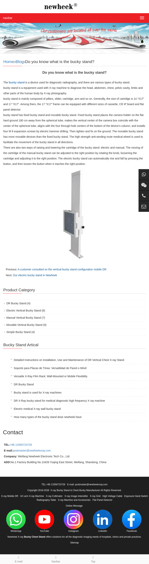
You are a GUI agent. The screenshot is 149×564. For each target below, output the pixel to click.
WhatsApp (16, 521)
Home (8, 61)
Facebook (131, 521)
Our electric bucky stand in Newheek (35, 275)
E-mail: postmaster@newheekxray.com (87, 484)
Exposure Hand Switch (136, 496)
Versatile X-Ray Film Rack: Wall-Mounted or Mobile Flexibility (50, 376)
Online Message (74, 505)
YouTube (44, 521)
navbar (7, 18)
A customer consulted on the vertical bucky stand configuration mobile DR (62, 269)
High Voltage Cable (112, 496)
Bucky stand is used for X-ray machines (38, 392)
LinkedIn (102, 521)
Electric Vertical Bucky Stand (23, 310)
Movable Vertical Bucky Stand (24, 324)
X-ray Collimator (54, 496)
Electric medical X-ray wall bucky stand (37, 408)
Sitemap (74, 542)
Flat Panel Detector (103, 500)
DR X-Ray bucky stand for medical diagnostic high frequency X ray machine (59, 400)
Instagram (73, 521)
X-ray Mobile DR (9, 496)
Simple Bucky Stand (18, 332)
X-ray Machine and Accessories (74, 500)
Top (93, 558)
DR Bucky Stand (16, 303)
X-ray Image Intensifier (76, 496)
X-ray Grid (95, 496)
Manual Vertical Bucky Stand (23, 317)
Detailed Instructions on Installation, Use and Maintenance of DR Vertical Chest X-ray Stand (69, 360)
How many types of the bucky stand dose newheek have (47, 417)
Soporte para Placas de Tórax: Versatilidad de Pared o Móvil (50, 368)
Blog (20, 61)
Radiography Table (46, 500)
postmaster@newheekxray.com (32, 450)
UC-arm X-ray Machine (32, 496)
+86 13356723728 (21, 444)
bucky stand (17, 82)
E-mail (18, 558)
